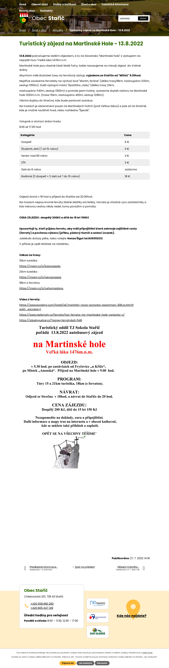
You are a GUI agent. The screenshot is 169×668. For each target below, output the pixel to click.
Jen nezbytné (85, 663)
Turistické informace (115, 4)
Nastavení (103, 663)
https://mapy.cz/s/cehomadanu (41, 288)
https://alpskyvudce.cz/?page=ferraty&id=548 (50, 320)
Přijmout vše (66, 663)
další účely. (148, 652)
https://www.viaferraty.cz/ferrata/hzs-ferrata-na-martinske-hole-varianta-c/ (72, 315)
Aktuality (58, 30)
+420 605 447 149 (41, 608)
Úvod (22, 4)
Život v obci (88, 4)
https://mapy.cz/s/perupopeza (40, 277)
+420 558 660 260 (42, 604)
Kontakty (46, 11)
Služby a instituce (64, 4)
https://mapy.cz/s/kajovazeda (39, 266)
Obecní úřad (39, 4)
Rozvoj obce (27, 11)
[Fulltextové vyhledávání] (134, 18)
